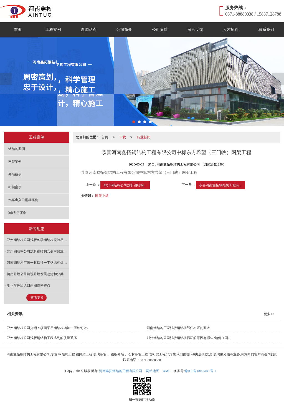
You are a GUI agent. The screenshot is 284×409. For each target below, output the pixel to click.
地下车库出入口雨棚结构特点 (28, 285)
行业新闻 (143, 137)
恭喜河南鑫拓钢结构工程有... (220, 185)
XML (166, 371)
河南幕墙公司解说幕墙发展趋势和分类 (35, 274)
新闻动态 (89, 29)
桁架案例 (15, 187)
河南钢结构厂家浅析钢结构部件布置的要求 (178, 328)
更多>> (269, 314)
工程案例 (53, 29)
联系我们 (266, 29)
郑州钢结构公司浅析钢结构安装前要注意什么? (38, 251)
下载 (122, 137)
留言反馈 (195, 29)
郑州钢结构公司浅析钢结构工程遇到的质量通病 (42, 338)
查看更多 (37, 298)
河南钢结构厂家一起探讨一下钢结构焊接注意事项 (38, 263)
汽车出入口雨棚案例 (23, 200)
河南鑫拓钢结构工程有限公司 (120, 371)
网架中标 (101, 196)
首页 (18, 29)
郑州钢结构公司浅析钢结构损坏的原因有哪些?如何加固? (188, 338)
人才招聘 (231, 29)
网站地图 (152, 371)
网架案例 (15, 162)
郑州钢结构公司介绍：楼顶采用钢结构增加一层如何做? (47, 328)
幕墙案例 (15, 174)
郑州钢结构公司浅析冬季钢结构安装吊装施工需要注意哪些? (38, 240)
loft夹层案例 (17, 213)
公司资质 (160, 29)
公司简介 (124, 29)
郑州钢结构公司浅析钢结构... (125, 185)
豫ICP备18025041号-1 (200, 371)
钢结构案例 (16, 149)
